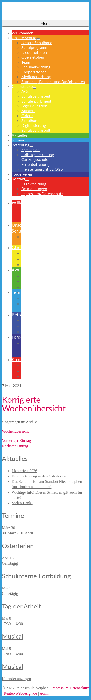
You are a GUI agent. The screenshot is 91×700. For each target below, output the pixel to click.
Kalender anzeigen (16, 679)
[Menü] (45, 23)
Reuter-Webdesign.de (20, 693)
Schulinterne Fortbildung (36, 576)
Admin (45, 693)
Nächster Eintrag (15, 446)
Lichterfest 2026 (24, 471)
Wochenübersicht (15, 431)
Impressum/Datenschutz (70, 688)
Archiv (31, 422)
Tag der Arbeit (21, 606)
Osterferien (18, 546)
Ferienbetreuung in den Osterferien (39, 476)
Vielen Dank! (22, 503)
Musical (12, 636)
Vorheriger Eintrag (16, 441)
